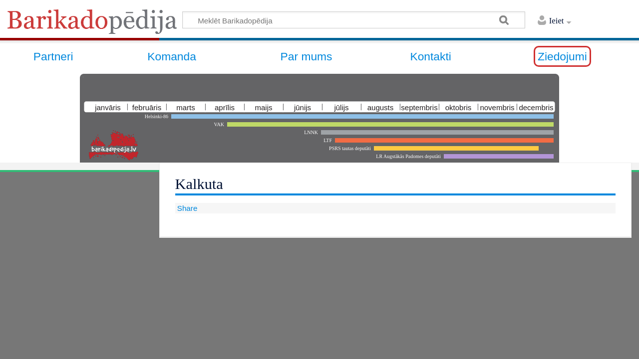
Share (186, 208)
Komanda (171, 56)
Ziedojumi (562, 56)
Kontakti (430, 56)
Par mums (306, 56)
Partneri (53, 56)
